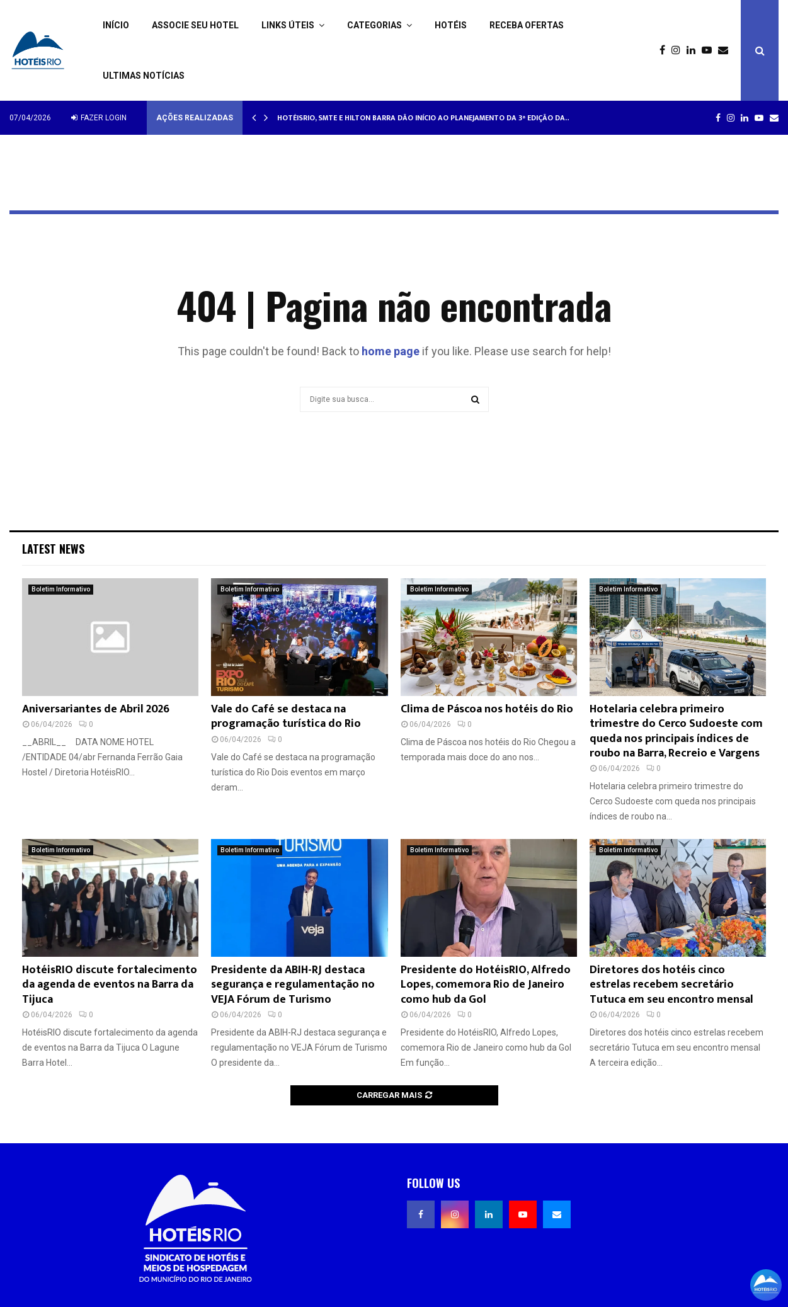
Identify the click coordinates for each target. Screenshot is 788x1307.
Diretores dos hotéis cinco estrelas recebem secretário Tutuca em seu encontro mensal (671, 985)
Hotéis (451, 25)
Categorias (374, 25)
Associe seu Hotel (195, 25)
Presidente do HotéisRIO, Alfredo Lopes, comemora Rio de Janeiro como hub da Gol (486, 985)
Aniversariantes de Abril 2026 (95, 709)
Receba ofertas (526, 25)
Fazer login (99, 117)
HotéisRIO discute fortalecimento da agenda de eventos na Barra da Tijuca (109, 985)
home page (391, 351)
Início (116, 25)
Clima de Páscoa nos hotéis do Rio (487, 709)
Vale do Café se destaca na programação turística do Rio (286, 716)
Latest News (53, 548)
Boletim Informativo (60, 589)
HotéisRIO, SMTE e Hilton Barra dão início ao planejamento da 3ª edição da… (424, 117)
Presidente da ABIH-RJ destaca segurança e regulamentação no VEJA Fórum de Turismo (293, 985)
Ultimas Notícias (144, 76)
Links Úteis (287, 25)
